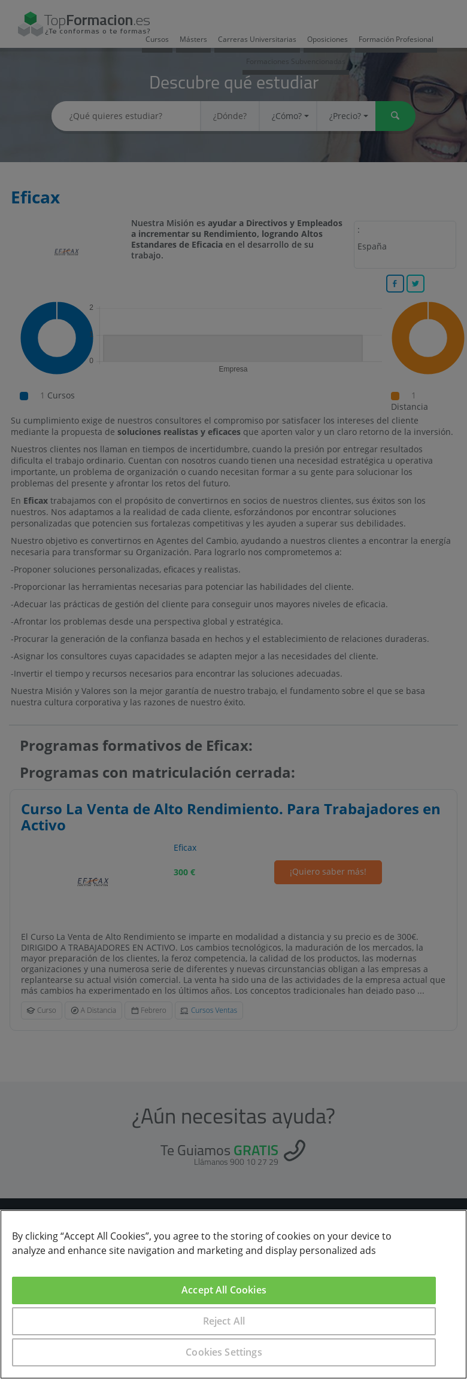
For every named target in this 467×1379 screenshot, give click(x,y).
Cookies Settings (224, 1352)
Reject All (224, 1321)
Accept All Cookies (223, 1289)
